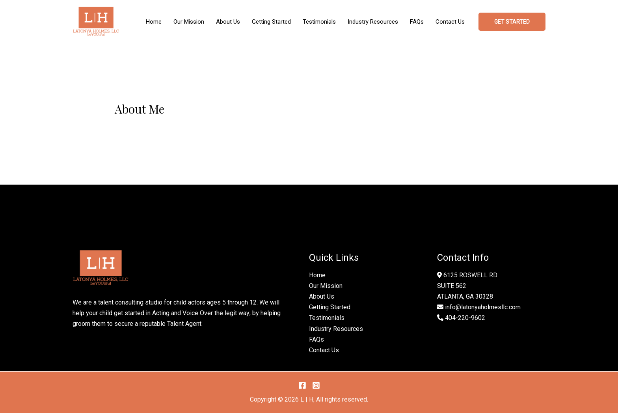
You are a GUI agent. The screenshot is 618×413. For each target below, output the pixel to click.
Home (317, 275)
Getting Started (329, 307)
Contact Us (324, 350)
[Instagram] (316, 385)
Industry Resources (336, 329)
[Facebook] (302, 385)
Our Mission (326, 286)
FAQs (316, 339)
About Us (321, 296)
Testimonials (326, 317)
